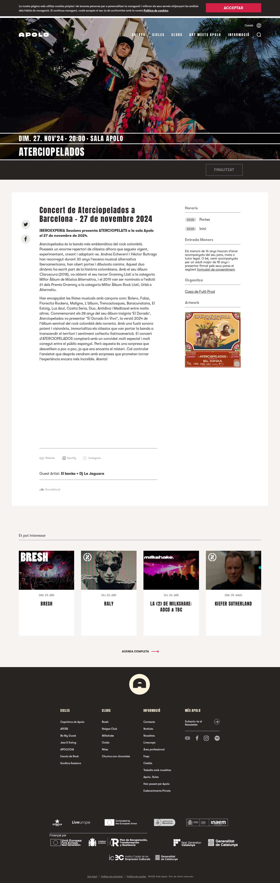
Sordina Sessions (70, 761)
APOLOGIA (67, 747)
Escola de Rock (69, 754)
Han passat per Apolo (156, 782)
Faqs (146, 754)
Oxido (105, 741)
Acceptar (233, 8)
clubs (176, 33)
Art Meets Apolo (205, 33)
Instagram (95, 456)
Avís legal (92, 875)
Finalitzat (224, 168)
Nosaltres (149, 734)
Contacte (149, 720)
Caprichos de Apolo (72, 720)
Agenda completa (140, 649)
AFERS (64, 727)
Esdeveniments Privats (157, 789)
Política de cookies (156, 10)
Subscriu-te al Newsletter (193, 721)
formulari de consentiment (216, 268)
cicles (158, 33)
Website (50, 456)
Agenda (139, 33)
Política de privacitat (112, 875)
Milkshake (108, 734)
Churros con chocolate (116, 754)
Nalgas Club (109, 727)
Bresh (105, 720)
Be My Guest (68, 734)
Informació (239, 33)
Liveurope (149, 741)
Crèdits (147, 761)
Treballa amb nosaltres (157, 768)
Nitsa (105, 747)
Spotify (71, 456)
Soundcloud (52, 487)
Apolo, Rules (151, 775)
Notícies (148, 727)
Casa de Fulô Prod (200, 290)
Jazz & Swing (68, 741)
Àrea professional (154, 747)
